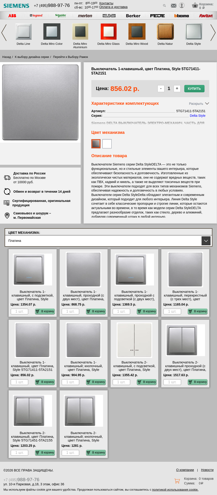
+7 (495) (52, 6)
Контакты (106, 3)
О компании (185, 470)
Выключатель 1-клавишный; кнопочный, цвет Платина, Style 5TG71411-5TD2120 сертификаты (83, 369)
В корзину (45, 311)
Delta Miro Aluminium (80, 45)
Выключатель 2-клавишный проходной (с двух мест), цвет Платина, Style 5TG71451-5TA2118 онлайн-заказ (185, 369)
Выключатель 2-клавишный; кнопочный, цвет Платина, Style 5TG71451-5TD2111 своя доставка (83, 440)
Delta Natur (165, 43)
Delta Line (23, 43)
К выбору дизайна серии (32, 57)
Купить (194, 88)
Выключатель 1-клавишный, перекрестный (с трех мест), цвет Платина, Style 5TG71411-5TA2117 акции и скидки (185, 299)
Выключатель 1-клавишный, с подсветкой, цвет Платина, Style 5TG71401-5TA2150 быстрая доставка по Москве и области (33, 301)
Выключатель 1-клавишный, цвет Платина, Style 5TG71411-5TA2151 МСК (32, 367)
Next (213, 32)
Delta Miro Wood (137, 43)
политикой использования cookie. (175, 489)
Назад (6, 57)
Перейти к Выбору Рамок (70, 57)
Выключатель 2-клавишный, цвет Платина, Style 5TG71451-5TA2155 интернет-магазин (32, 438)
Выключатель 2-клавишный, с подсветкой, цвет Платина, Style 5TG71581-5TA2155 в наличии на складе (134, 369)
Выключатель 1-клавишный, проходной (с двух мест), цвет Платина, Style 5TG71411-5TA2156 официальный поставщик (83, 299)
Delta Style (193, 43)
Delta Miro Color (52, 43)
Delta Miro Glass (108, 43)
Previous (4, 32)
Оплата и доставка (113, 7)
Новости (207, 470)
